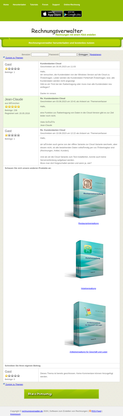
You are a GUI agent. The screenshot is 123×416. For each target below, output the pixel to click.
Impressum (15, 414)
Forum (45, 5)
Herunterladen (19, 5)
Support (56, 5)
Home (6, 5)
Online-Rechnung (72, 5)
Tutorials (34, 5)
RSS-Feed (96, 411)
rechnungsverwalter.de (32, 411)
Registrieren (95, 54)
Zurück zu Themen (13, 58)
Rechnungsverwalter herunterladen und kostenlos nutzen (61, 42)
